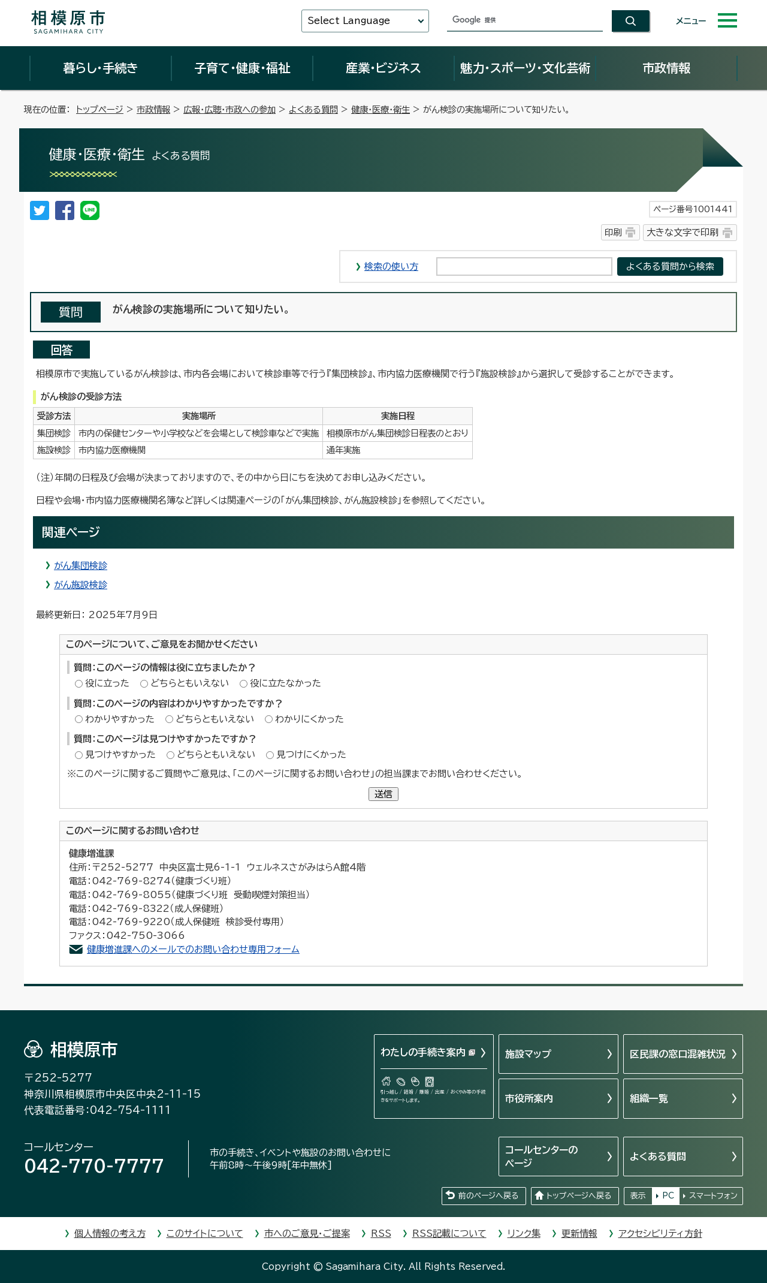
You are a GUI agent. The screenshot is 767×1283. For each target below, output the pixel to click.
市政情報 (666, 68)
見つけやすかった (120, 754)
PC (668, 1196)
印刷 (613, 232)
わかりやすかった (120, 719)
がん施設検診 (80, 584)
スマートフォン (713, 1196)
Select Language (348, 20)
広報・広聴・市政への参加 (229, 109)
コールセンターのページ (541, 1156)
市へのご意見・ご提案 (307, 1233)
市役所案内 (529, 1098)
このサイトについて (205, 1233)
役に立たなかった (285, 683)
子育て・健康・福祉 (242, 68)
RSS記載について (449, 1233)
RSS (381, 1233)
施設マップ (528, 1054)
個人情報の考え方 (110, 1233)
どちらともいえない (189, 683)
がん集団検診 (80, 565)
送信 (383, 794)
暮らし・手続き (100, 68)
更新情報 (579, 1233)
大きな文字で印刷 (682, 232)
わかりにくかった (309, 719)
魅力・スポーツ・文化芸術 (525, 68)
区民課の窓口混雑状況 (678, 1054)
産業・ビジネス (383, 68)
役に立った (107, 683)
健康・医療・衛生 (380, 109)
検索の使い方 (391, 266)
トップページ (99, 109)
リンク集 (524, 1233)
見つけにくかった (311, 754)
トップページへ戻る (578, 1196)
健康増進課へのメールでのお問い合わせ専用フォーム (193, 949)
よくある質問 (313, 109)
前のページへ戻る (488, 1196)
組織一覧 (649, 1098)
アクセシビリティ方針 (660, 1233)
